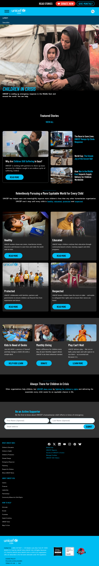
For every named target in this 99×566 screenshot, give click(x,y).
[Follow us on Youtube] (64, 444)
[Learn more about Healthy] (13, 255)
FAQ (19, 563)
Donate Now (65, 3)
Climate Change (6, 458)
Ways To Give (6, 525)
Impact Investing (7, 518)
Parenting (5, 466)
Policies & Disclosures (14, 561)
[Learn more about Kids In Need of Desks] (16, 363)
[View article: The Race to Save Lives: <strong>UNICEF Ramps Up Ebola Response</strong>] (74, 139)
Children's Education (8, 447)
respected (79, 201)
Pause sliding (6, 22)
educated (58, 201)
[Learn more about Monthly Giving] (44, 363)
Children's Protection (8, 455)
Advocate (4, 507)
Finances (4, 486)
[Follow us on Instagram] (69, 444)
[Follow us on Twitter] (54, 444)
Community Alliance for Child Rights (12, 497)
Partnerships (5, 494)
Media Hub (49, 448)
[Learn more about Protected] (13, 306)
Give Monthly (86, 3)
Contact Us (7, 548)
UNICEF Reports (51, 450)
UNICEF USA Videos (52, 458)
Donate (4, 511)
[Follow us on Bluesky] (80, 444)
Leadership (5, 490)
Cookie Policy (10, 558)
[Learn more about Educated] (61, 255)
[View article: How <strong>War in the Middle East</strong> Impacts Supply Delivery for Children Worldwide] (74, 175)
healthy (50, 201)
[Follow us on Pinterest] (74, 444)
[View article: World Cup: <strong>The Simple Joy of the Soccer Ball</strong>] (74, 157)
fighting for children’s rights (66, 389)
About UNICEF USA (8, 478)
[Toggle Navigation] (6, 11)
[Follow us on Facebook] (49, 444)
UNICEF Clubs (6, 522)
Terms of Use (10, 563)
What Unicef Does (8, 443)
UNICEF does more (44, 389)
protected (66, 201)
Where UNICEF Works (8, 473)
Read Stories (45, 3)
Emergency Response (8, 462)
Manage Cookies (51, 455)
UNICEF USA (19, 11)
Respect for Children (8, 469)
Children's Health (7, 451)
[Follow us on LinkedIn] (59, 444)
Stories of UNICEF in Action (55, 453)
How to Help (6, 502)
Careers (4, 483)
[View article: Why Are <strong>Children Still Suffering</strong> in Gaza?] (25, 157)
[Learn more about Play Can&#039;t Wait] (77, 363)
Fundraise (5, 514)
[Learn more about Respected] (61, 306)
